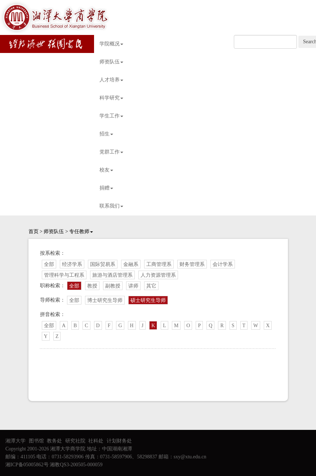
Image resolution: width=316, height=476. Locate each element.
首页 (33, 231)
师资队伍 (111, 61)
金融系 (130, 264)
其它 (151, 286)
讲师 (133, 286)
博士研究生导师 (105, 300)
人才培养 (111, 80)
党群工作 (111, 152)
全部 (49, 264)
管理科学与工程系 (64, 275)
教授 (92, 286)
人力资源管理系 (158, 275)
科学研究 (111, 98)
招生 (106, 134)
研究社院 (75, 441)
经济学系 (72, 264)
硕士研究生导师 (148, 300)
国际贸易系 (102, 264)
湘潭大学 (15, 441)
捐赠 (106, 188)
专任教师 (81, 231)
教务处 (54, 441)
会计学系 (223, 264)
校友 (106, 170)
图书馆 (36, 441)
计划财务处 (119, 441)
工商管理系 (159, 264)
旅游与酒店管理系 (112, 275)
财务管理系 (192, 264)
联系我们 (111, 206)
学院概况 (111, 43)
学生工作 (111, 116)
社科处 (95, 441)
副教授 (112, 286)
